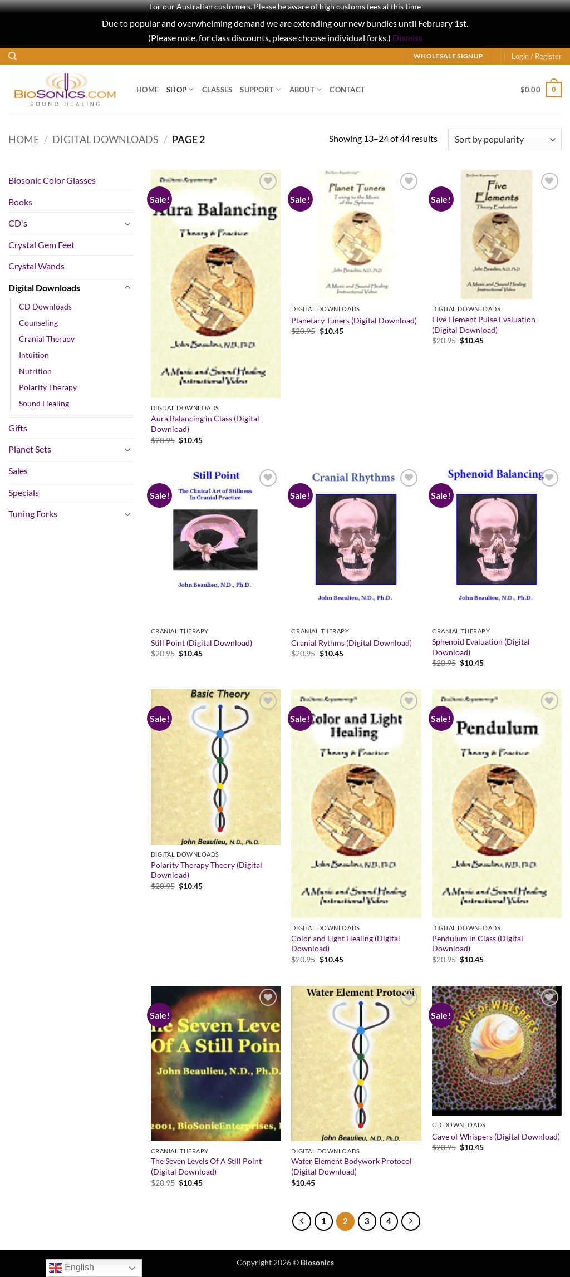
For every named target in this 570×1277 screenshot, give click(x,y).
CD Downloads (45, 306)
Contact (347, 89)
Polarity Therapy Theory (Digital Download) (206, 870)
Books (20, 202)
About (305, 89)
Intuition (34, 355)
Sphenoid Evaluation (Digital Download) (481, 647)
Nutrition (35, 371)
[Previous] (301, 1221)
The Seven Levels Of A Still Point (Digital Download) (206, 1166)
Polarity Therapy (48, 387)
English (71, 1268)
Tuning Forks (32, 513)
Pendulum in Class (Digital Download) (477, 944)
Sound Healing (44, 403)
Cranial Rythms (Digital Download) (351, 642)
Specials (23, 492)
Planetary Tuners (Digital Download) (354, 320)
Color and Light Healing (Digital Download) (345, 944)
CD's (17, 223)
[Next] (410, 1221)
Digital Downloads (105, 139)
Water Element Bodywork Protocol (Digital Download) (351, 1166)
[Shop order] (505, 139)
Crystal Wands (36, 266)
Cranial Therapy (47, 338)
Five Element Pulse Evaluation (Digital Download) (483, 325)
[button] (537, 56)
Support (260, 89)
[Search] (12, 56)
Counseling (38, 322)
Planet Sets (29, 449)
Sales (18, 470)
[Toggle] (127, 223)
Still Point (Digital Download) (201, 642)
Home (147, 89)
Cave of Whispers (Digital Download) (496, 1136)
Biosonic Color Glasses (52, 180)
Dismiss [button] (407, 37)
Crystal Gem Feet (41, 244)
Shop (180, 89)
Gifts (17, 428)
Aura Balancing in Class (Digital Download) (205, 424)
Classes (217, 89)
